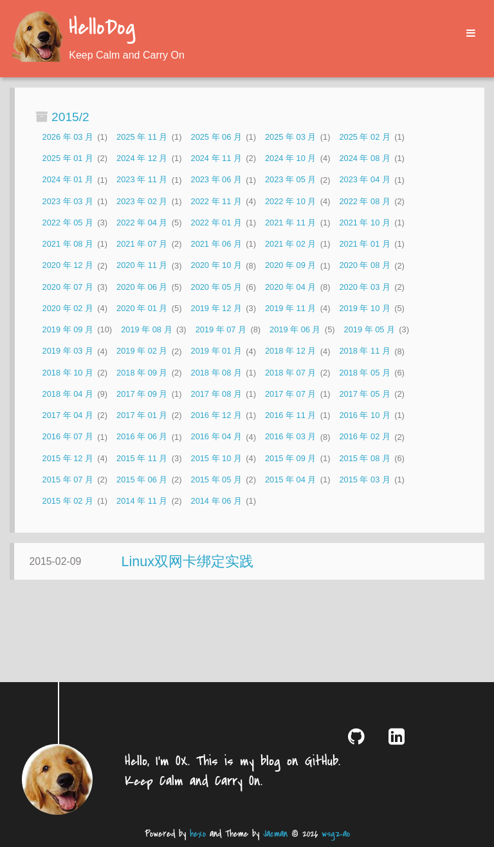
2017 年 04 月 (67, 415)
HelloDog (102, 28)
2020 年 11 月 (141, 266)
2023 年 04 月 (364, 180)
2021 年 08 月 (67, 244)
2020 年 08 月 (364, 266)
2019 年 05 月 (369, 329)
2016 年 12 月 (216, 415)
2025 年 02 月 (364, 137)
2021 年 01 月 (364, 244)
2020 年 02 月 (67, 308)
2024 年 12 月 (141, 158)
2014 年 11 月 (141, 501)
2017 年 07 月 (290, 394)
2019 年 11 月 (290, 308)
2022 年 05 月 (67, 222)
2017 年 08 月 (216, 394)
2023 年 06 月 (216, 180)
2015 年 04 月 (290, 479)
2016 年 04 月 (216, 437)
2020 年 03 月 (364, 287)
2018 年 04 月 (67, 394)
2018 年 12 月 (290, 351)
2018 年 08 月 (216, 372)
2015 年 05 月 (216, 479)
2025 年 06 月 (216, 137)
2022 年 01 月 (216, 222)
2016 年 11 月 (290, 415)
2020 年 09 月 (290, 266)
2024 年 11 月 (216, 158)
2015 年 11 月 (141, 458)
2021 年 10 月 (364, 222)
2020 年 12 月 (67, 266)
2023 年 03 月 (67, 201)
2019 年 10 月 (364, 308)
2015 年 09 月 (290, 458)
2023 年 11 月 (141, 180)
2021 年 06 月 (216, 244)
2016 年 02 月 (364, 437)
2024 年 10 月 (290, 158)
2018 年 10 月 (67, 372)
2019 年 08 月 (146, 329)
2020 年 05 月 (216, 287)
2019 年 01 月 (216, 351)
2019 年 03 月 (67, 351)
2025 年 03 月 (290, 137)
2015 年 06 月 (141, 479)
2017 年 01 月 (141, 415)
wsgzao (336, 834)
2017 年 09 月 (141, 394)
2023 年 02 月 (141, 201)
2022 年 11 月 (216, 201)
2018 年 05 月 (364, 372)
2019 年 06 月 (295, 329)
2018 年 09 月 (141, 372)
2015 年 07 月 (67, 479)
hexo (198, 834)
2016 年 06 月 (141, 437)
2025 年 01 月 (67, 158)
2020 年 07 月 (67, 287)
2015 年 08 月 (364, 458)
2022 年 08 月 (364, 201)
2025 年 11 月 (141, 137)
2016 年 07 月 (67, 437)
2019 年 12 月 (216, 308)
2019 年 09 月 (67, 329)
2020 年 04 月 (290, 287)
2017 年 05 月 (364, 394)
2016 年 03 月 (290, 437)
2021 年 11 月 (290, 222)
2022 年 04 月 (141, 222)
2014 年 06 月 (216, 501)
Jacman (275, 834)
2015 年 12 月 (67, 458)
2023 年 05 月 (290, 180)
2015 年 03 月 (364, 479)
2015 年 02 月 (67, 501)
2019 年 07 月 (221, 329)
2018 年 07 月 (290, 372)
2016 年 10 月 (364, 415)
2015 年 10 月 (216, 458)
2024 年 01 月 (67, 180)
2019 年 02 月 (141, 351)
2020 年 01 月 (141, 308)
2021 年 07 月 (141, 244)
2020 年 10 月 (216, 266)
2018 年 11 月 (364, 351)
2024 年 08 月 (364, 158)
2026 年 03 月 (67, 137)
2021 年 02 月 (290, 244)
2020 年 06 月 (141, 287)
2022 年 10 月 (290, 201)
